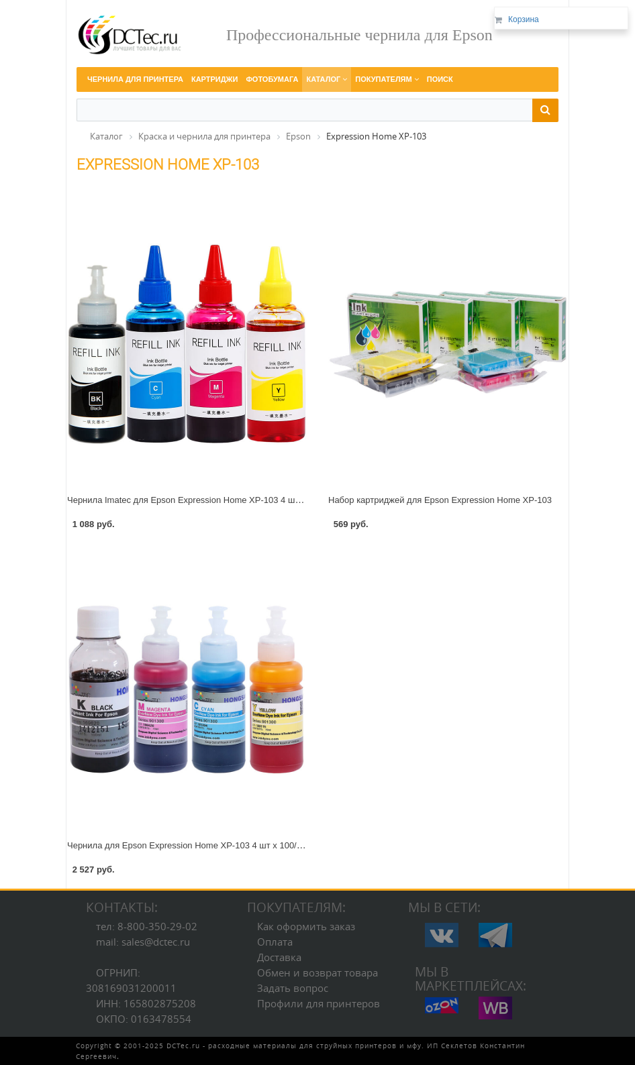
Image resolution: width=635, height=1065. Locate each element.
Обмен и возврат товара (317, 972)
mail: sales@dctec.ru (143, 941)
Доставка (279, 957)
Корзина (523, 19)
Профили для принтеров (318, 1003)
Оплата (275, 941)
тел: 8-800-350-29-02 (146, 926)
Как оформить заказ (306, 926)
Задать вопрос (292, 988)
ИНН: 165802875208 (146, 1003)
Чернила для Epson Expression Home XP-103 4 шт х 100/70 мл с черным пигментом (236, 845)
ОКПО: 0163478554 (143, 1018)
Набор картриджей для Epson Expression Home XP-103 (440, 500)
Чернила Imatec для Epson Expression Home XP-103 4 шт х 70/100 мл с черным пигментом (250, 500)
